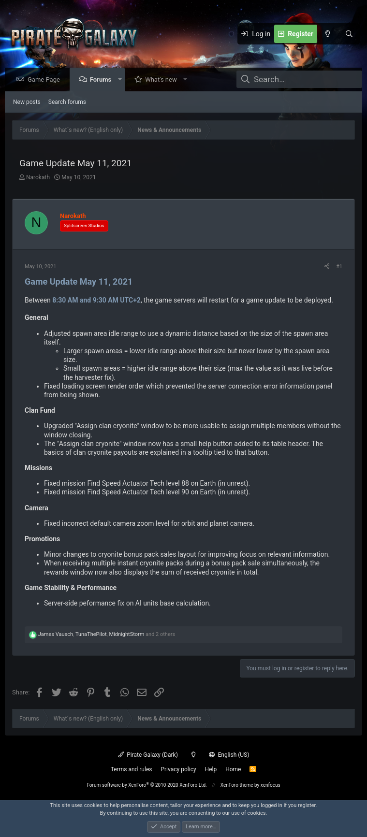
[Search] (349, 33)
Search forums (67, 102)
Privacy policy (178, 769)
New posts (27, 102)
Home (233, 769)
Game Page (46, 80)
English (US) (229, 754)
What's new (163, 80)
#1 (339, 267)
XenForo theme (236, 785)
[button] (122, 80)
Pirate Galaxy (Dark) (148, 754)
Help (211, 769)
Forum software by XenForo (146, 785)
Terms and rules (131, 769)
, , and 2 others (106, 635)
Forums (103, 80)
